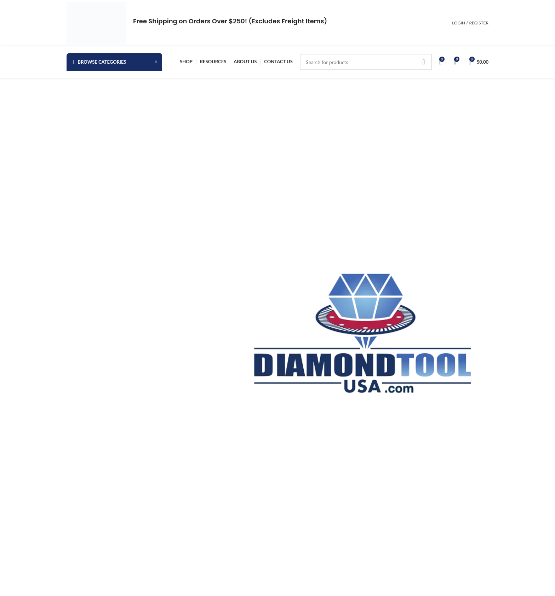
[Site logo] (96, 22)
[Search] (366, 62)
